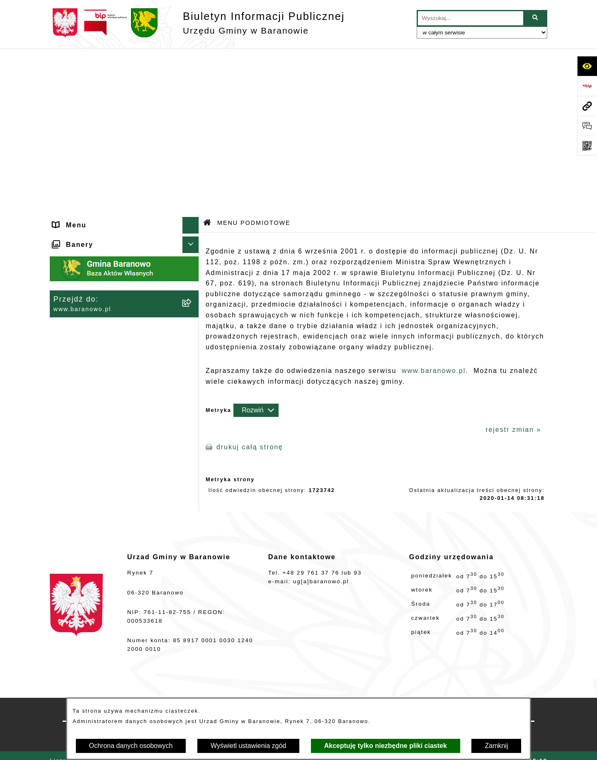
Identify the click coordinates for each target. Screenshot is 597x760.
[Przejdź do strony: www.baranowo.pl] (587, 106)
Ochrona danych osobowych (131, 745)
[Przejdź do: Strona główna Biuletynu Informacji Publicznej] (207, 58)
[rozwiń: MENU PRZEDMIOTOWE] (192, 303)
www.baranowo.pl (434, 205)
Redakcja (388, 693)
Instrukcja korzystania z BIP (477, 693)
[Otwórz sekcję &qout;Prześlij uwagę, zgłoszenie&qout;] (587, 126)
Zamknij (496, 745)
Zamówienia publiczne (218, 693)
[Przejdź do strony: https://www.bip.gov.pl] (587, 86)
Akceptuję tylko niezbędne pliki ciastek (385, 745)
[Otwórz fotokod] (587, 146)
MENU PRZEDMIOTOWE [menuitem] (98, 303)
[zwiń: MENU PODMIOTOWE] (192, 76)
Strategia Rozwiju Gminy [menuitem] (98, 336)
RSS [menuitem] (61, 369)
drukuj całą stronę (249, 281)
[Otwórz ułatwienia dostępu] (587, 66)
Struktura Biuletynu (313, 693)
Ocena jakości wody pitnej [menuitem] (101, 353)
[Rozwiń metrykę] (255, 244)
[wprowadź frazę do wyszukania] (470, 18)
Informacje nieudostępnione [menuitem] (104, 320)
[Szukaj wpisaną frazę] (535, 18)
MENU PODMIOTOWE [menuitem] (93, 76)
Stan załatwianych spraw (114, 693)
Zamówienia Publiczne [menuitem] (94, 386)
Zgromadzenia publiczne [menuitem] (98, 403)
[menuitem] (124, 103)
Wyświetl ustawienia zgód (248, 745)
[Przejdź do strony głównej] (197, 22)
